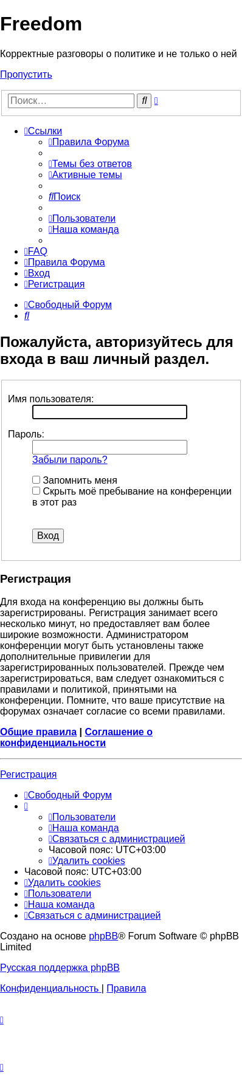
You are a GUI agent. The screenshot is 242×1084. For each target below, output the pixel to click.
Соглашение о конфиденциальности (76, 737)
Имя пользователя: (51, 399)
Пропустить (26, 74)
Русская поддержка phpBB (60, 967)
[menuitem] (89, 142)
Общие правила (38, 732)
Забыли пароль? (70, 460)
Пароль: (26, 434)
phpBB (103, 936)
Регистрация (28, 774)
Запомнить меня (74, 480)
